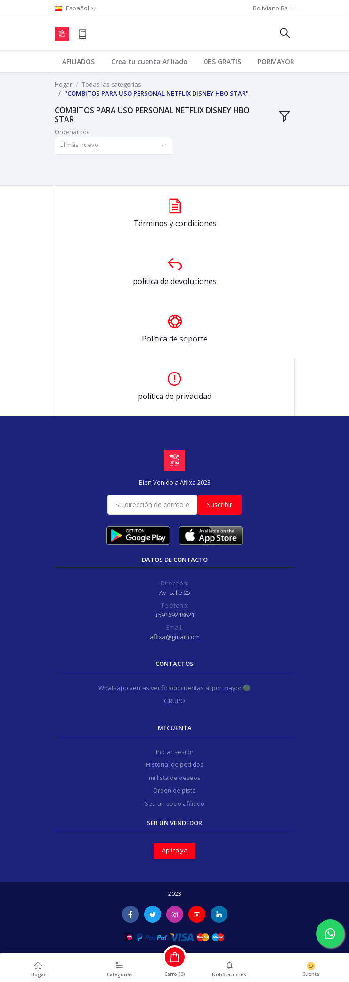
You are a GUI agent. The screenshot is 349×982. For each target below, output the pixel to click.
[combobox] (113, 146)
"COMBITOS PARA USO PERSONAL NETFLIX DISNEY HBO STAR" (157, 93)
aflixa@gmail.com (175, 637)
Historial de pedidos (174, 764)
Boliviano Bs (270, 8)
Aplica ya (174, 850)
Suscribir (219, 504)
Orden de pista (174, 790)
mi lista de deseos (175, 777)
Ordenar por (72, 132)
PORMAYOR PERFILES (291, 61)
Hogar (63, 84)
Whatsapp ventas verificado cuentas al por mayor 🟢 (174, 687)
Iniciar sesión (175, 751)
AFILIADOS (78, 61)
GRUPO (174, 701)
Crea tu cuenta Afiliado (149, 61)
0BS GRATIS (222, 61)
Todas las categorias (111, 84)
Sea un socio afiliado (174, 803)
